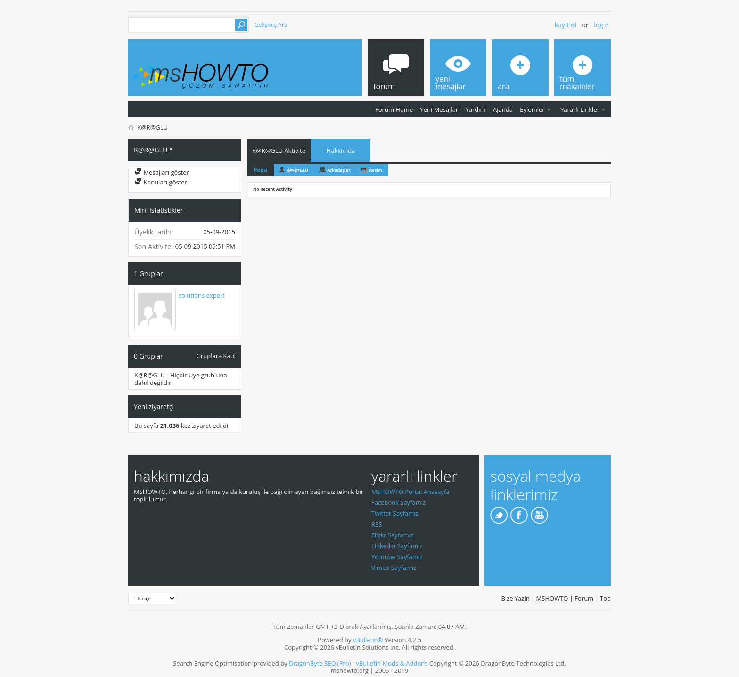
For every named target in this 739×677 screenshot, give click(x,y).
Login (601, 24)
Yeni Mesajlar (439, 109)
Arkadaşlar (338, 170)
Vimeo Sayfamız (393, 567)
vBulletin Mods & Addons (391, 663)
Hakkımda (341, 150)
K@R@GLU (297, 170)
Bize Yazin (515, 598)
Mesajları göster (161, 172)
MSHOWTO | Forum (565, 598)
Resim (375, 170)
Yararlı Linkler (579, 109)
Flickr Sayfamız (392, 535)
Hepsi (260, 169)
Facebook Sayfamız (398, 502)
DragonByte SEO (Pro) (320, 663)
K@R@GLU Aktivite (278, 150)
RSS (376, 524)
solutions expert (202, 295)
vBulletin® (368, 639)
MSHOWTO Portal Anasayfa (410, 491)
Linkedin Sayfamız (397, 546)
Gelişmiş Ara (271, 25)
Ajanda (503, 109)
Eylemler (532, 109)
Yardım (476, 109)
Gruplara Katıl (216, 355)
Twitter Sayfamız (395, 513)
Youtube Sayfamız (396, 556)
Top (605, 598)
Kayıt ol (565, 24)
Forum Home (394, 109)
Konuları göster (160, 182)
